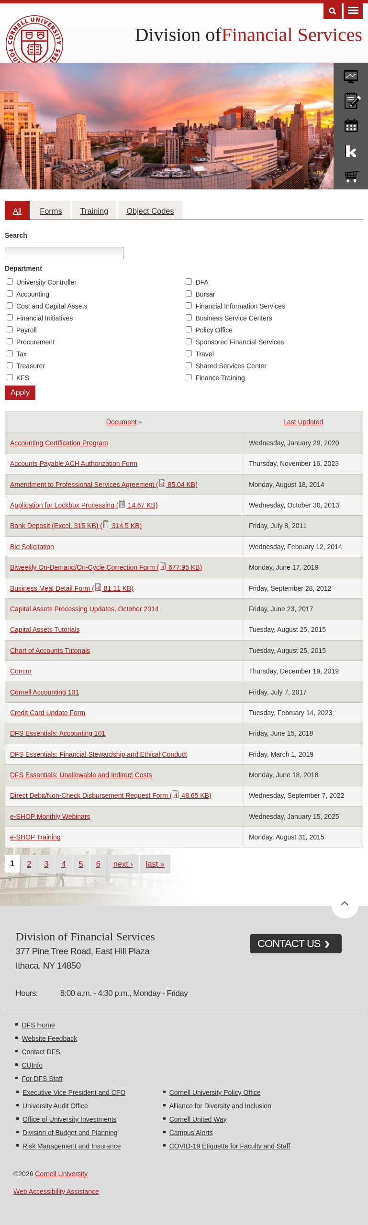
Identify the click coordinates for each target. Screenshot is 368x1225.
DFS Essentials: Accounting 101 (57, 733)
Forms (51, 211)
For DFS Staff (42, 1078)
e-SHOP (351, 174)
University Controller (46, 282)
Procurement (35, 342)
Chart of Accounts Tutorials (50, 650)
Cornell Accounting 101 (44, 692)
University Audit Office (55, 1106)
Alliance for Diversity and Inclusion (220, 1106)
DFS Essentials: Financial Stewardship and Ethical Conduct (98, 754)
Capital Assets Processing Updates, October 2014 (84, 609)
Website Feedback (49, 1038)
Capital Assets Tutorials (45, 629)
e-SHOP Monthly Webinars (50, 816)
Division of (178, 34)
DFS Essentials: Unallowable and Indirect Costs (81, 775)
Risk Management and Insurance (71, 1146)
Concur (21, 671)
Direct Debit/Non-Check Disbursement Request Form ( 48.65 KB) (111, 795)
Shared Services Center (231, 366)
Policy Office (214, 330)
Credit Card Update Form (47, 713)
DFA (201, 282)
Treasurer (30, 366)
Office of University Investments (69, 1119)
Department (23, 268)
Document (124, 422)
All (17, 211)
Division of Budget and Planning (69, 1133)
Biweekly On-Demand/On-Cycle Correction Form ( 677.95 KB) (106, 567)
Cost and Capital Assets (52, 306)
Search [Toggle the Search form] (332, 11)
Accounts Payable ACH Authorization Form (73, 463)
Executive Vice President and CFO (73, 1092)
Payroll (26, 330)
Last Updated (303, 422)
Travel (204, 354)
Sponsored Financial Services (239, 342)
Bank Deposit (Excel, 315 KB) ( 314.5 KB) (76, 526)
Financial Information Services (240, 306)
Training (94, 211)
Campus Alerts (191, 1133)
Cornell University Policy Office (215, 1092)
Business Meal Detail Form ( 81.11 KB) (72, 588)
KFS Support (351, 149)
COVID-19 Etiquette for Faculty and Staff (229, 1146)
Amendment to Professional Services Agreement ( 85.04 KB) (104, 484)
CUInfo (32, 1065)
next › (123, 864)
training (351, 123)
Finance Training (220, 378)
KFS (22, 378)
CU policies (351, 98)
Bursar (205, 294)
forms (351, 73)
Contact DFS (41, 1052)
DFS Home (38, 1025)
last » (155, 864)
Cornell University (61, 1174)
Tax (21, 354)
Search (16, 235)
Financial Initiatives (44, 318)
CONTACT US (289, 943)
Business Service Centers (233, 318)
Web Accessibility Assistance (56, 1191)
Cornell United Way (198, 1119)
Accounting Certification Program (59, 443)
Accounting (32, 294)
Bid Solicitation (32, 547)
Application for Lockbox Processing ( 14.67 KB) (84, 505)
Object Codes (150, 211)
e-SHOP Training (35, 837)
